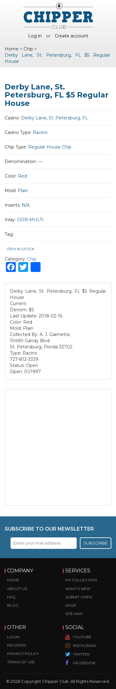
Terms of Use (21, 662)
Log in (35, 36)
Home (12, 49)
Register (16, 645)
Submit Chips (78, 597)
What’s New (77, 588)
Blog (13, 605)
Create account (71, 36)
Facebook (84, 663)
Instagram (84, 645)
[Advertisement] (58, 447)
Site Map (74, 613)
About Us (17, 588)
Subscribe (96, 542)
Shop (70, 605)
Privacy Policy (23, 653)
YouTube (82, 637)
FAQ (11, 597)
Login (13, 637)
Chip (28, 49)
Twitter (81, 654)
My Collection (81, 580)
